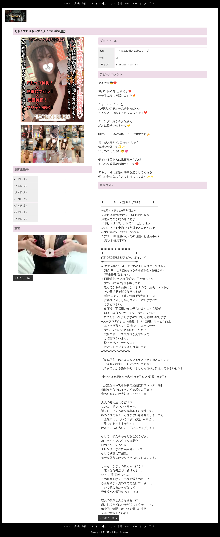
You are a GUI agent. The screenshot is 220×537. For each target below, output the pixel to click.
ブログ (147, 3)
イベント (137, 3)
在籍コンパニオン (91, 3)
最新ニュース (124, 3)
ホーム (67, 3)
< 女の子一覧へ (23, 278)
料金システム (108, 3)
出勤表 (76, 3)
